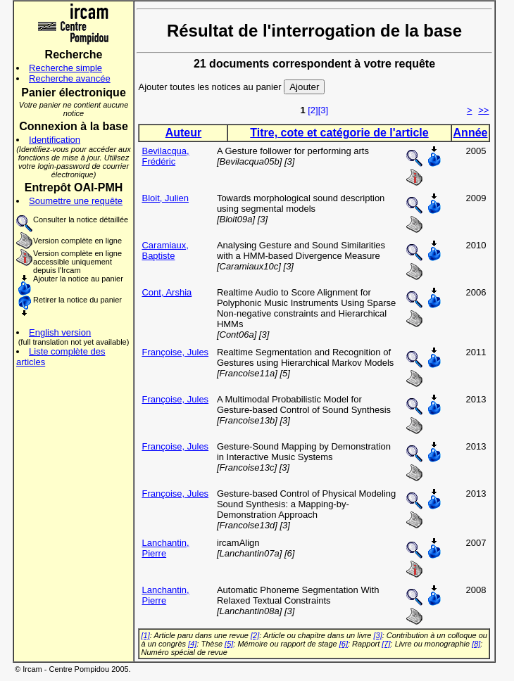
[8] (476, 643)
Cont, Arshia (167, 292)
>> (483, 110)
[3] (323, 110)
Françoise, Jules (175, 352)
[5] (229, 643)
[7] (386, 643)
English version (60, 332)
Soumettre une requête (76, 201)
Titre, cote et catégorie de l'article (339, 133)
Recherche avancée (70, 78)
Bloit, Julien (165, 198)
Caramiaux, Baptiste (165, 250)
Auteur (183, 133)
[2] (313, 110)
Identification (54, 139)
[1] (145, 635)
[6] (343, 643)
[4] (192, 643)
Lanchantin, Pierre (165, 548)
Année (470, 133)
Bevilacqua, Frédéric (165, 156)
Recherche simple (65, 68)
